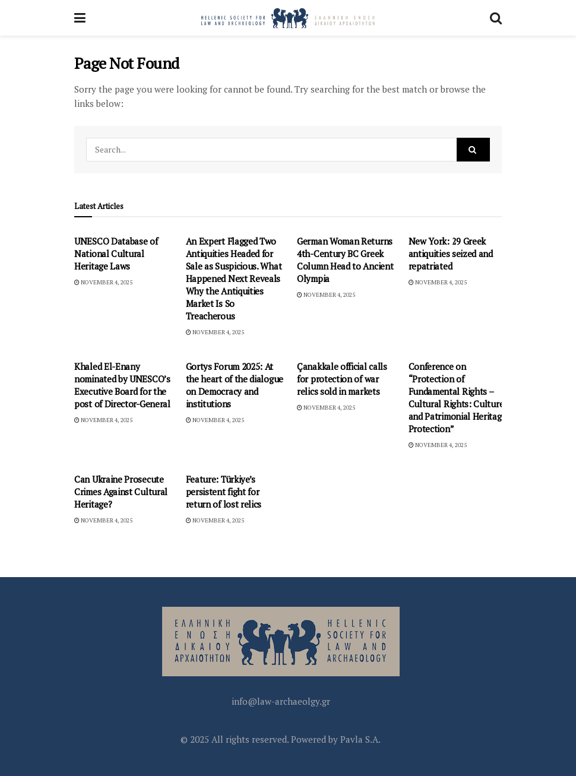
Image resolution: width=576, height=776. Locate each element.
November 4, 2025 (103, 282)
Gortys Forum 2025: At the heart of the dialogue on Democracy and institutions (235, 385)
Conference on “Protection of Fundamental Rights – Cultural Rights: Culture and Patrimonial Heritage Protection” (458, 397)
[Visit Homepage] (288, 18)
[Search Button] (496, 18)
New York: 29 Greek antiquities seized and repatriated (451, 253)
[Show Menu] (80, 18)
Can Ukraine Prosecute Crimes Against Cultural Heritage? (120, 491)
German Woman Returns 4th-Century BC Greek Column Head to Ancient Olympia (345, 259)
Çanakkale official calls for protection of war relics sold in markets (342, 378)
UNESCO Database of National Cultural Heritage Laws (116, 253)
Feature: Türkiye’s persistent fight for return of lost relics (224, 491)
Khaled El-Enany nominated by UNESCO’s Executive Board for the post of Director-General (122, 385)
